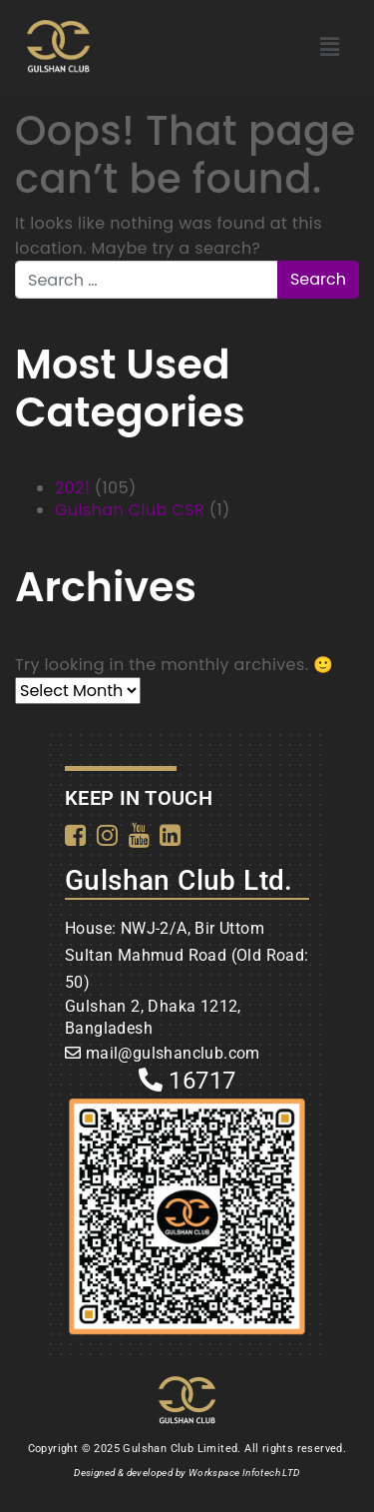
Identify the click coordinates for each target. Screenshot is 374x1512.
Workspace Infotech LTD (244, 1472)
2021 (72, 487)
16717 (187, 1081)
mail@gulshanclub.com (173, 1053)
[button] (329, 47)
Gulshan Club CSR (129, 509)
